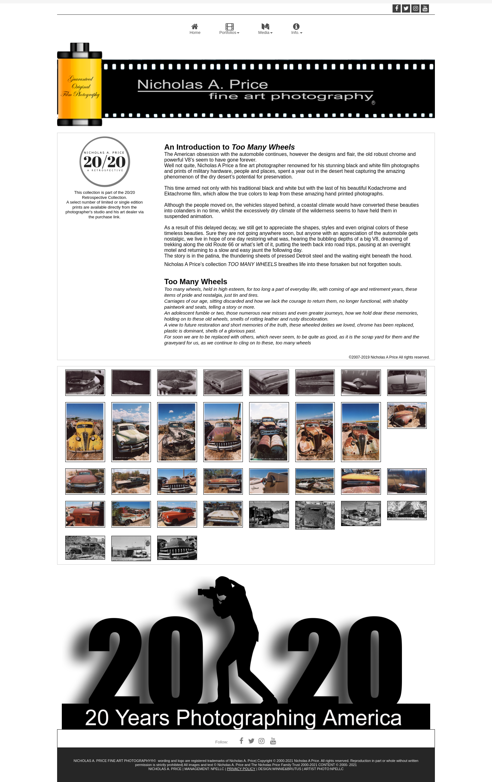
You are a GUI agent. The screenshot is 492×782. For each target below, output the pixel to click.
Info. (296, 29)
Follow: (221, 742)
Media (265, 29)
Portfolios (229, 29)
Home (195, 29)
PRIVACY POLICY (241, 769)
